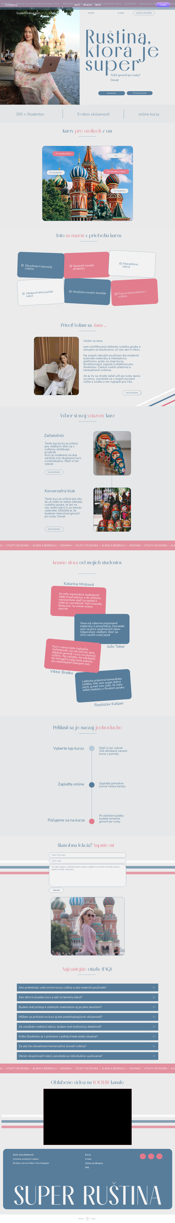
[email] (87, 860)
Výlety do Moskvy (94, 1163)
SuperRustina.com (28, 13)
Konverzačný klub (139, 93)
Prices (98, 5)
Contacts (163, 5)
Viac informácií (132, 392)
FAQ (87, 1167)
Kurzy (88, 1155)
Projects (87, 5)
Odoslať (56, 890)
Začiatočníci (111, 93)
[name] (87, 855)
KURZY (91, 13)
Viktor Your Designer (39, 1163)
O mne (88, 1159)
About (77, 5)
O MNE (121, 13)
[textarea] (87, 875)
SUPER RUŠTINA (87, 1195)
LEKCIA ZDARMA (144, 13)
